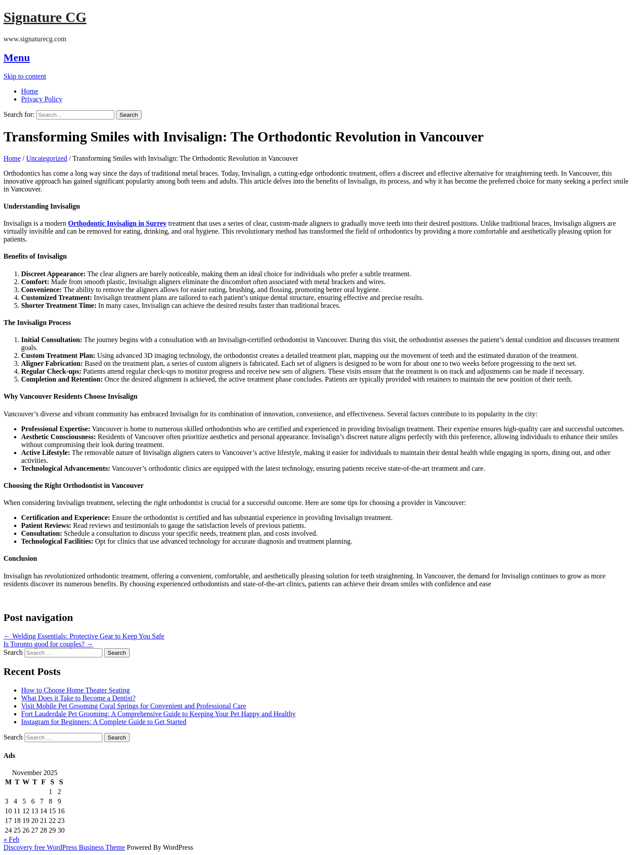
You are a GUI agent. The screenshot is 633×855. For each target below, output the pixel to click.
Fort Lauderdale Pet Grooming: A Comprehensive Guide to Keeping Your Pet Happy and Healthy (158, 714)
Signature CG (45, 17)
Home (29, 91)
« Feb (11, 839)
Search (13, 652)
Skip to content (25, 76)
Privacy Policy (41, 99)
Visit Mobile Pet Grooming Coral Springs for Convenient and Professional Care (133, 706)
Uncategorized (46, 158)
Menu (17, 57)
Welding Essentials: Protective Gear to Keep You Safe (84, 636)
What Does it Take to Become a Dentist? (78, 698)
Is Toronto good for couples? (48, 644)
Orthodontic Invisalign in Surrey (117, 223)
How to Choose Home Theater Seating (75, 690)
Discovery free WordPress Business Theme (64, 847)
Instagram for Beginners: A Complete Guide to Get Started (103, 721)
